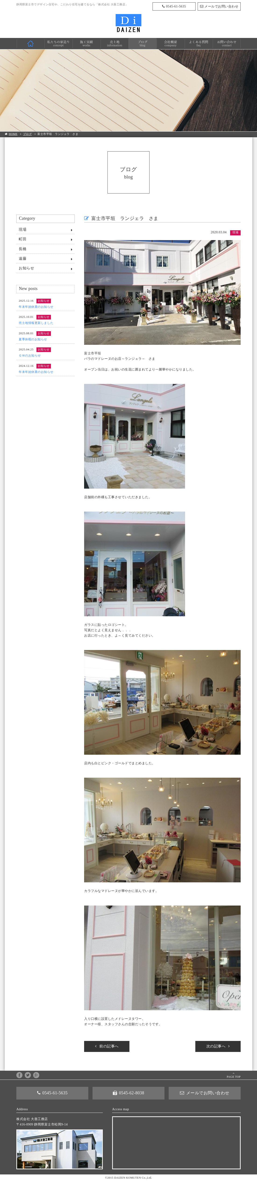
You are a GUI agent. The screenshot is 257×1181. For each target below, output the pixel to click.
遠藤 (22, 258)
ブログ (142, 43)
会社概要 (171, 43)
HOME (30, 43)
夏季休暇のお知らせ (33, 339)
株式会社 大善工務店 (128, 23)
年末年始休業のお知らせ (36, 306)
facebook (19, 1075)
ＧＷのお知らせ (30, 355)
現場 (22, 229)
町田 (22, 239)
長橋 (22, 249)
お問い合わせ (227, 43)
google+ (36, 1075)
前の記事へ (109, 1046)
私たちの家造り (58, 43)
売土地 (114, 43)
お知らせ (26, 268)
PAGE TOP (234, 1076)
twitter (28, 1075)
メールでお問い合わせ (221, 6)
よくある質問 (199, 43)
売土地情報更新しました (36, 323)
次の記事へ (216, 1046)
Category (27, 218)
